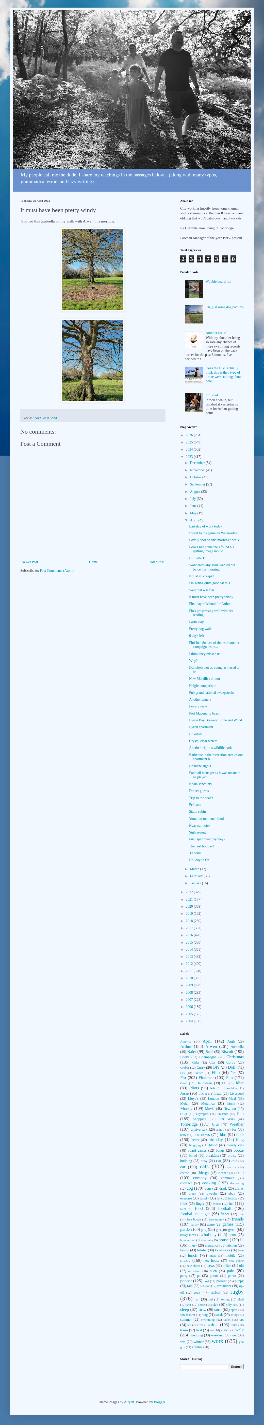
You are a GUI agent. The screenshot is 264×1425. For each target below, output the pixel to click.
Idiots (194, 1088)
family (204, 1198)
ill (242, 1239)
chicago (203, 1173)
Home (93, 562)
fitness (217, 1204)
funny (195, 1224)
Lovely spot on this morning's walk (214, 540)
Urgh (215, 1124)
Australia (237, 1047)
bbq (223, 1134)
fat (218, 1198)
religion (205, 1286)
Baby (191, 1051)
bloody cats (235, 1145)
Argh (231, 1041)
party (184, 1276)
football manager (195, 1213)
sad (210, 1299)
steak (219, 1315)
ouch (213, 1271)
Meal (232, 1099)
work (217, 1341)
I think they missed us (204, 654)
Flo (183, 1077)
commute (227, 1178)
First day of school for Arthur (210, 604)
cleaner (222, 1173)
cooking (209, 1182)
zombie (197, 1347)
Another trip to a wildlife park (210, 748)
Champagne (207, 1057)
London (213, 1099)
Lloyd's (193, 1099)
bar (234, 1129)
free (241, 1214)
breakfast (212, 1155)
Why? (193, 661)
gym (232, 1229)
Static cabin (197, 811)
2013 (190, 957)
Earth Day (196, 622)
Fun (229, 1077)
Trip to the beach (201, 798)
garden (186, 1229)
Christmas (235, 1056)
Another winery (200, 699)
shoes (201, 1305)
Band (209, 1052)
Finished (212, 395)
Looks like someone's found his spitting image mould (211, 549)
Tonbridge (189, 1124)
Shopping (199, 1119)
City (212, 1062)
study (233, 1315)
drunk (192, 1193)
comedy (200, 1177)
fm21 (183, 1208)
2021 (190, 899)
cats (204, 1166)
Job (212, 1088)
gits (218, 1230)
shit (189, 1305)
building (186, 1161)
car (218, 1160)
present (221, 1281)
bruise (232, 1155)
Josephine (230, 1088)
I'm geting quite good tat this (209, 583)
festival (233, 1198)
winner (199, 1342)
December (197, 463)
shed (241, 1299)
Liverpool (237, 1093)
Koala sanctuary (200, 784)
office (227, 1266)
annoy (220, 1129)
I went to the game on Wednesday (213, 533)
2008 (190, 992)
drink (223, 1188)
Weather (237, 1124)
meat (212, 1255)
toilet (234, 1325)
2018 (190, 921)
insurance (212, 1245)
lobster (202, 1250)
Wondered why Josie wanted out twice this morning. (212, 567)
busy (204, 1161)
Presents (222, 1114)
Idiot (240, 1083)
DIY (216, 1067)
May (193, 513)
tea (189, 1325)
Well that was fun (201, 590)
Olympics (202, 1114)
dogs (208, 1188)
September (198, 484)
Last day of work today (205, 526)
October (196, 477)
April (194, 520)
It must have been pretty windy (211, 597)
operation (194, 1271)
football (224, 1208)
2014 (190, 949)
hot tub (207, 1240)
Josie (184, 1093)
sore (217, 1309)
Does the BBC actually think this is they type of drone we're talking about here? (224, 374)
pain (230, 1270)
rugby (237, 1292)
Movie (209, 1109)
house (223, 1239)
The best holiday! (201, 846)
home (233, 1235)
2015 (190, 942)
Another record (216, 333)
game (210, 1224)
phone (214, 1276)
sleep (184, 1309)
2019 (190, 913)
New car (230, 1109)
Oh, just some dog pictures (225, 307)
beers (195, 1140)
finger (200, 1204)
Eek (182, 1073)
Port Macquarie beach (204, 713)
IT (223, 1083)
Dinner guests (199, 791)
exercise (186, 1198)
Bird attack (197, 558)
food (199, 1208)
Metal (184, 1103)
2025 (190, 442)
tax (241, 1319)
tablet (226, 1319)
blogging (195, 1145)
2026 (190, 435)
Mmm (231, 1103)
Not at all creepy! (201, 576)
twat (199, 1330)
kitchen (231, 1245)
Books (184, 1057)
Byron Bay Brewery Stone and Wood (215, 720)
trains (184, 1330)
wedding (197, 1335)
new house (212, 1261)
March (195, 869)
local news (222, 1250)
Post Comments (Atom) (57, 571)
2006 (190, 1007)
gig (204, 1229)
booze (239, 1150)
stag (205, 1315)
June (193, 506)
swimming (208, 1319)
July (193, 499)
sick (215, 1305)
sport (234, 1310)
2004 (190, 1021)
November (198, 470)
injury (193, 1245)
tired (215, 1324)
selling (225, 1299)
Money (186, 1108)
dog (190, 1188)
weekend (217, 1335)
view (224, 1330)
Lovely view (198, 706)
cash (234, 1161)
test (201, 1325)
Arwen (36, 418)
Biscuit (227, 1051)
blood (213, 1145)
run (197, 1299)
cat (182, 1167)
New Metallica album (204, 679)
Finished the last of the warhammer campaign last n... (214, 645)
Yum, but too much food (206, 819)
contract (186, 1183)
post (206, 1281)
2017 (190, 928)
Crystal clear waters (203, 741)
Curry (201, 1067)
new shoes (193, 1266)
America (185, 1041)
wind (54, 418)
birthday (216, 1139)
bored (193, 1155)
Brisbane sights (200, 766)
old (241, 1266)
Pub (240, 1113)
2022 (190, 892)
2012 (190, 964)
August (195, 492)
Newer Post (30, 562)
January (196, 883)
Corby (230, 1062)
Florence (206, 1077)
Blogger (159, 1402)
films (184, 1204)
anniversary (199, 1129)
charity (231, 1167)
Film (216, 1072)
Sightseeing (197, 832)
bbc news (201, 1134)
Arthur (186, 1046)
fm (231, 1203)
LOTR (203, 1093)
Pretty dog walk (200, 629)
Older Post (156, 562)
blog (240, 1139)
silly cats (232, 1305)
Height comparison (202, 686)
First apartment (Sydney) (207, 839)
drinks (239, 1188)
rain (190, 1286)
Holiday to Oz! (199, 860)
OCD (183, 1114)
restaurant (224, 1286)
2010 (190, 978)
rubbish (216, 1292)
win (183, 1342)
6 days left (196, 636)
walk (46, 418)
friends (238, 1219)
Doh (231, 1067)
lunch (192, 1255)
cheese (184, 1173)
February (197, 876)
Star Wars (227, 1119)
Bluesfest (195, 734)
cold (240, 1172)
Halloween (204, 1083)
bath (183, 1135)
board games (197, 1150)
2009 (190, 985)
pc (198, 1276)
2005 (190, 1014)
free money (216, 1219)
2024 (190, 449)
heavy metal (188, 1235)
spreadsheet (187, 1315)
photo (232, 1276)
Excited (198, 1073)
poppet (186, 1280)
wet (234, 1335)
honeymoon (187, 1240)
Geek (183, 1083)
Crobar (184, 1067)
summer (186, 1319)
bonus (220, 1150)
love (241, 1250)
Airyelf (129, 1402)
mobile (231, 1255)
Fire (233, 1073)
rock (197, 1292)
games (228, 1224)
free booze (194, 1219)
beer (240, 1134)
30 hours (195, 853)
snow (202, 1310)
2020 (190, 906)
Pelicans (195, 805)
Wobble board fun (218, 281)
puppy (239, 1281)
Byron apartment (201, 727)
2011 (190, 971)
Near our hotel (199, 825)
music (185, 1260)
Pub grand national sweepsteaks (211, 693)
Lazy (217, 1093)
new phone (236, 1261)
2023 (190, 457)
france (225, 1214)
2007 (190, 1000)
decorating (237, 1183)
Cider (195, 1062)
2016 (190, 935)
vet (212, 1330)
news (211, 1266)
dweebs (212, 1193)
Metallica (208, 1103)
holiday (210, 1234)
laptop (184, 1250)
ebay (231, 1193)
